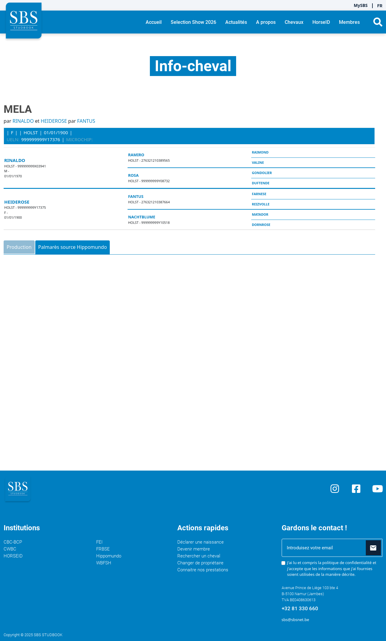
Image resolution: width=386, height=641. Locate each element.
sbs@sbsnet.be (295, 619)
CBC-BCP (13, 542)
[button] (377, 22)
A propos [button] (266, 22)
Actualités (236, 22)
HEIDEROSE (54, 121)
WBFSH (103, 563)
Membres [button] (349, 22)
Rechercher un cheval (198, 556)
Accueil (154, 22)
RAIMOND (260, 152)
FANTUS (86, 121)
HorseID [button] (321, 22)
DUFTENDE (260, 183)
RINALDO (23, 121)
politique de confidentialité (347, 562)
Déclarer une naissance (200, 542)
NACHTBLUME (141, 217)
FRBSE (103, 549)
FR (379, 5)
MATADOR (260, 214)
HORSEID (13, 556)
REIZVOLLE (260, 204)
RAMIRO (136, 154)
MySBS (361, 5)
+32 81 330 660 (300, 608)
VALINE (258, 162)
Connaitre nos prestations (202, 570)
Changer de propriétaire (200, 563)
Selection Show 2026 (193, 22)
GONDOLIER (262, 172)
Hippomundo (108, 556)
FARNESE (259, 194)
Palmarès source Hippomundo (72, 247)
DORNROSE (261, 224)
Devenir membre (193, 549)
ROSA (133, 175)
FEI (99, 542)
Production (19, 247)
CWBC (10, 549)
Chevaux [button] (294, 22)
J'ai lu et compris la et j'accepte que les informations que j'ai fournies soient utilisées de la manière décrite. (331, 568)
